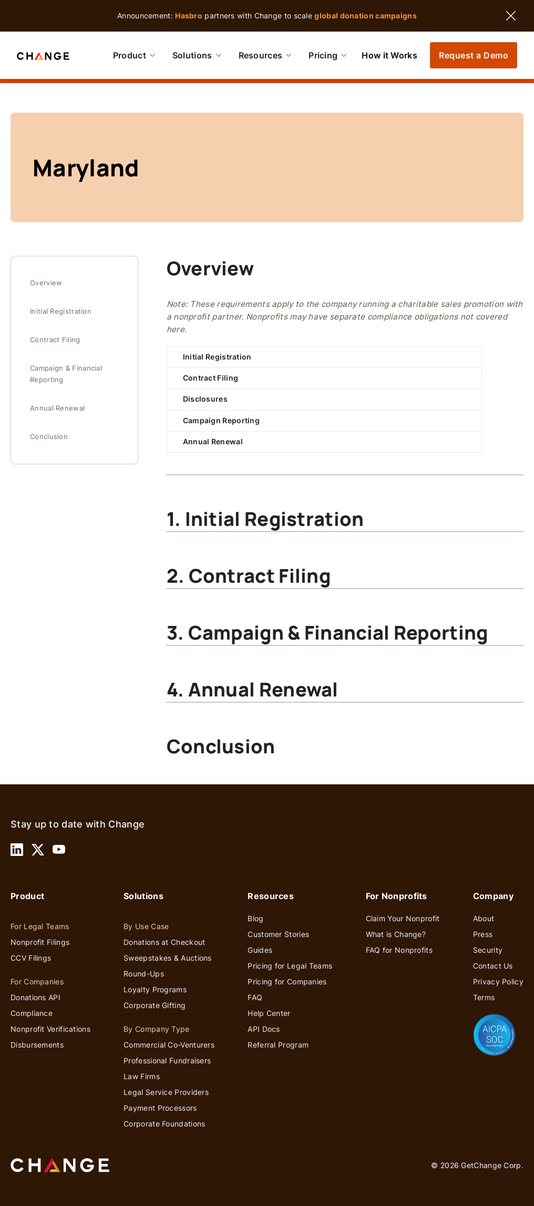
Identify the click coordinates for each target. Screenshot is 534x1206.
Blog (255, 918)
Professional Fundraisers (167, 1060)
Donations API (35, 997)
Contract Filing (55, 340)
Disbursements (37, 1044)
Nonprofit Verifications (50, 1028)
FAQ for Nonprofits (399, 949)
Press (483, 934)
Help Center (269, 1013)
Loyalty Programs (155, 989)
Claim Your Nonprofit (403, 918)
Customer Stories (278, 934)
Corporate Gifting (155, 1005)
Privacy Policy (498, 981)
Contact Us (493, 965)
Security (487, 949)
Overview (46, 283)
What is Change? (396, 934)
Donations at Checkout (164, 942)
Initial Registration (60, 311)
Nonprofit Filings (40, 942)
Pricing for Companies (287, 981)
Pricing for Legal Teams (290, 965)
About (484, 918)
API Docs (264, 1028)
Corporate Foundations (164, 1123)
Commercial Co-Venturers (169, 1044)
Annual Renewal (57, 408)
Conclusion (49, 437)
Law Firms (142, 1076)
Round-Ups (144, 973)
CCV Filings (31, 957)
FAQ (255, 997)
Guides (260, 949)
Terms (484, 997)
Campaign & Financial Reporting (66, 374)
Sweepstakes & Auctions (168, 957)
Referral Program (278, 1044)
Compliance (32, 1013)
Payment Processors (160, 1107)
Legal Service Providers (166, 1092)
